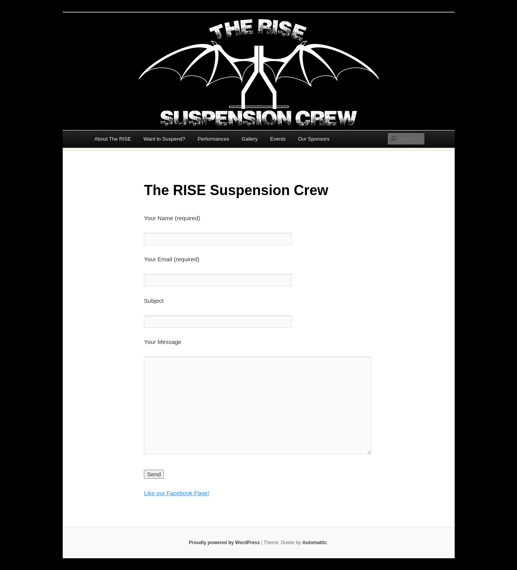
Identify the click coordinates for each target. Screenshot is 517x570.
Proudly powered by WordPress (224, 542)
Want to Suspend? (164, 139)
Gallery (249, 139)
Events (278, 139)
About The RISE (112, 139)
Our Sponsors (313, 139)
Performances (213, 139)
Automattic (314, 542)
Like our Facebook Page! (176, 493)
